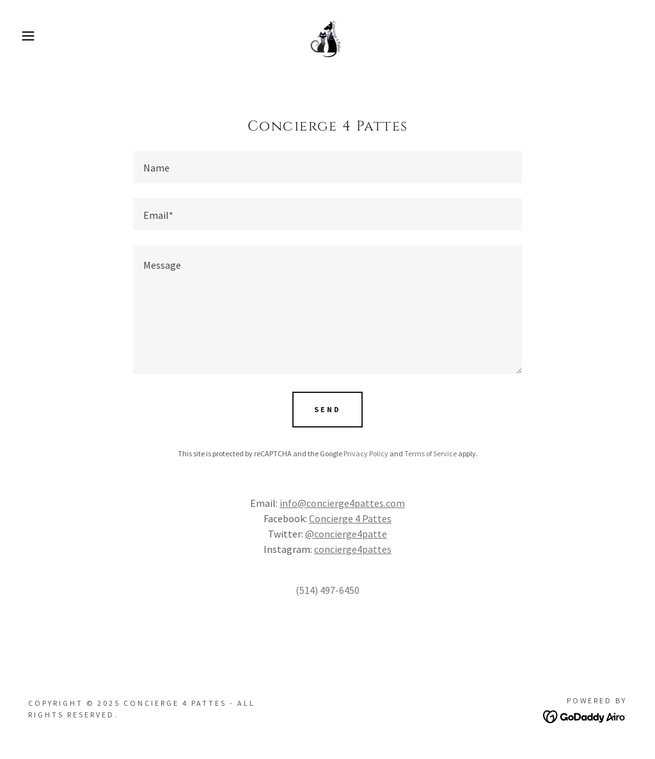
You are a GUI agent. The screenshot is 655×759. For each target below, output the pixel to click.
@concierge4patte (346, 533)
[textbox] (327, 167)
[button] (32, 36)
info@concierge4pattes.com (342, 503)
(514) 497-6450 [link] (327, 590)
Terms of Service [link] (430, 453)
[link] (327, 34)
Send (327, 409)
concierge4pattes (352, 549)
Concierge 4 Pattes (350, 518)
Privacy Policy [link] (365, 453)
